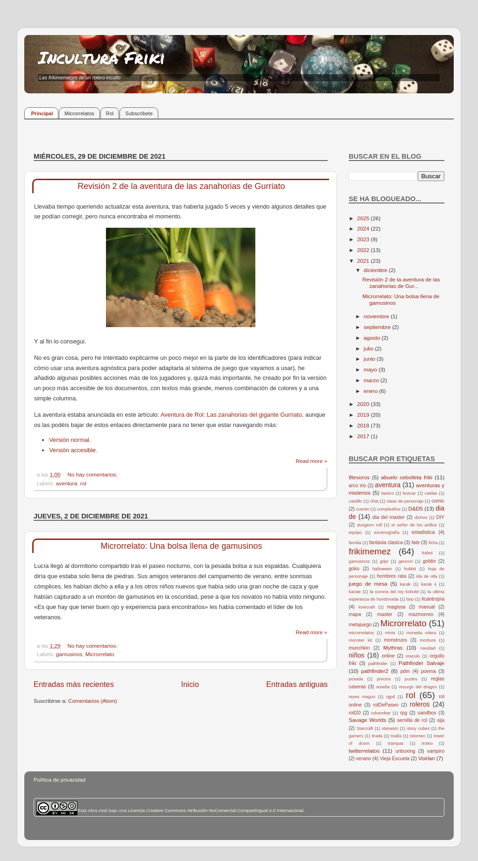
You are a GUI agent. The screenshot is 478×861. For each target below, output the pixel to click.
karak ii (428, 584)
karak (405, 584)
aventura (66, 483)
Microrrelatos (79, 113)
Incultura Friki (101, 57)
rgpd (390, 696)
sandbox (427, 712)
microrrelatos (361, 632)
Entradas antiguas (297, 684)
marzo (372, 380)
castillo (355, 501)
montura (428, 640)
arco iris (357, 485)
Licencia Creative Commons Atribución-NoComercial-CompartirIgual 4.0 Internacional (215, 810)
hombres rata (391, 576)
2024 (364, 228)
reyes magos (362, 696)
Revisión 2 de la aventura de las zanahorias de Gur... (401, 282)
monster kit (360, 640)
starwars (390, 728)
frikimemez (370, 551)
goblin (429, 561)
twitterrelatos (364, 751)
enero (371, 391)
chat (374, 501)
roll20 (355, 712)
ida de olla (426, 576)
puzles (411, 679)
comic (437, 501)
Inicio (190, 684)
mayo (371, 369)
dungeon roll (369, 525)
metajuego (360, 624)
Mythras (393, 647)
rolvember (381, 713)
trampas (396, 743)
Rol (110, 113)
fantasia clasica (386, 542)
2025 (364, 218)
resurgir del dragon (418, 687)
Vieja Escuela (395, 758)
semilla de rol (412, 720)
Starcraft (365, 728)
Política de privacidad (59, 780)
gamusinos (69, 654)
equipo (355, 532)
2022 (364, 250)
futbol (427, 553)
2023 (364, 239)
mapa (355, 614)
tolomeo (417, 736)
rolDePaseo (386, 704)
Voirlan (426, 758)
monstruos (395, 640)
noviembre (377, 316)
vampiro (435, 751)
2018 (364, 425)
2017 (364, 436)
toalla (396, 736)
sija (440, 720)
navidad (428, 648)
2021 (364, 261)
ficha (433, 542)
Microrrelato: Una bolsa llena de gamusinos (181, 546)
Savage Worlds (367, 720)
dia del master (389, 517)
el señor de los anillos (414, 525)
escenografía (386, 532)
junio (370, 359)
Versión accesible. (73, 450)
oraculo (413, 656)
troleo (427, 743)
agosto (372, 338)
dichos (421, 517)
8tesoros (359, 477)
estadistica (423, 532)
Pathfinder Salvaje (421, 663)
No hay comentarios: (93, 474)
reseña (383, 687)
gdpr (384, 561)
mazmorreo (420, 614)
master (384, 614)
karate (355, 591)
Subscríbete (139, 113)
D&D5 (415, 508)
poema (428, 671)
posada (356, 679)
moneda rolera (421, 632)
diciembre (376, 270)
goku (354, 568)
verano (363, 758)
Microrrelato (99, 654)
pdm (405, 671)
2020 (364, 404)
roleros (420, 704)
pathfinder (378, 663)
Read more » (311, 461)
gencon (406, 561)
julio (369, 348)
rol (83, 483)
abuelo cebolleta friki (406, 477)
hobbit (410, 569)
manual (427, 606)
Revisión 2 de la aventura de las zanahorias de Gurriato (181, 186)
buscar (409, 493)
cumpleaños (389, 509)
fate (416, 542)
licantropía (433, 599)
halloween (382, 569)
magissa (396, 606)
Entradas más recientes (74, 684)
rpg (403, 712)
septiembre (378, 327)
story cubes (418, 728)
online (388, 655)
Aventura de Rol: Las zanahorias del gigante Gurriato (231, 414)
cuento (362, 509)
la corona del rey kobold (394, 591)
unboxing (405, 751)
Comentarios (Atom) (92, 701)
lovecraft (366, 607)
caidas (431, 493)
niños (357, 655)
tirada (377, 736)
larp (410, 599)
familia (355, 542)
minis (390, 632)
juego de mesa (368, 584)
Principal (42, 113)
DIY (440, 517)
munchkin (359, 648)
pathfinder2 (374, 671)
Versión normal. (70, 439)
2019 (364, 415)
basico (387, 493)
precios (384, 679)
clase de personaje (405, 501)
